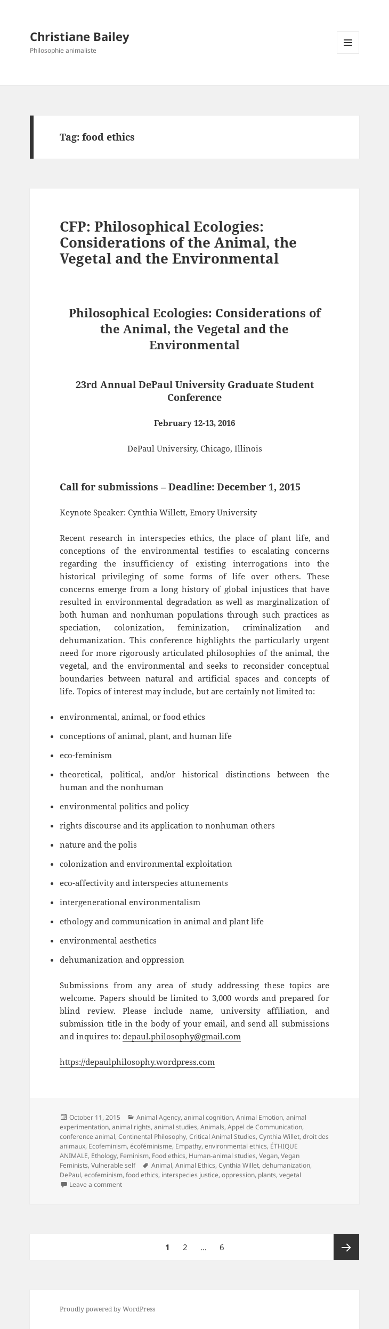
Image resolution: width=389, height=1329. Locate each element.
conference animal (87, 1136)
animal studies (175, 1126)
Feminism (134, 1155)
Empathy (188, 1146)
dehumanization (286, 1165)
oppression (238, 1174)
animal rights (131, 1126)
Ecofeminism (107, 1146)
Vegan (268, 1155)
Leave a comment (95, 1184)
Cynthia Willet (279, 1136)
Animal (161, 1165)
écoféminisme (151, 1146)
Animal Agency (158, 1117)
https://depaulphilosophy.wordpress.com (137, 1061)
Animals (212, 1126)
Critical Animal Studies (222, 1136)
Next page (346, 1247)
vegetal (290, 1174)
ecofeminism (103, 1174)
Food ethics (168, 1155)
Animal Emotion (259, 1117)
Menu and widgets (348, 53)
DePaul (70, 1174)
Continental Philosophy (152, 1136)
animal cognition (208, 1117)
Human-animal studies (222, 1155)
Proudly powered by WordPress (107, 1309)
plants (267, 1174)
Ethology (104, 1155)
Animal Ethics (195, 1165)
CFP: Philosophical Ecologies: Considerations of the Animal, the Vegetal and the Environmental (178, 242)
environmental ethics (236, 1146)
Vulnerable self (113, 1165)
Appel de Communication (265, 1126)
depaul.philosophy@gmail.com (182, 1036)
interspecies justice (189, 1174)
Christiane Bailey (79, 36)
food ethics (142, 1174)
